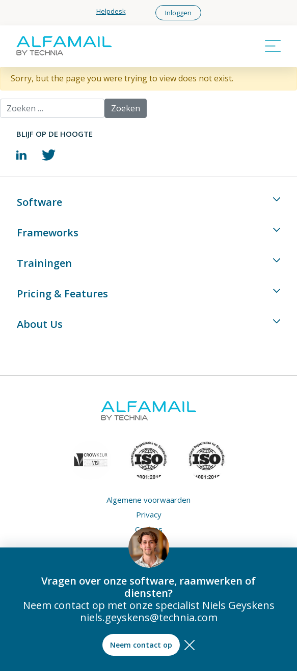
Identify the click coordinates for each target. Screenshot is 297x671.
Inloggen (178, 12)
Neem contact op (141, 645)
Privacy (148, 515)
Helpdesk (111, 11)
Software (39, 202)
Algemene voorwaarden (148, 500)
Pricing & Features (62, 293)
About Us (40, 324)
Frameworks (47, 232)
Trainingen (44, 263)
